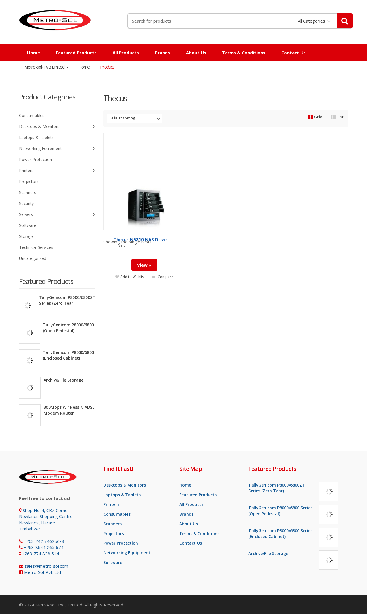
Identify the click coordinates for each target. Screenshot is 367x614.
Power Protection (35, 159)
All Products (126, 53)
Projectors (29, 181)
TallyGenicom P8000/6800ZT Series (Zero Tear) (67, 300)
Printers (57, 171)
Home (33, 53)
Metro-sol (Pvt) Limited (44, 67)
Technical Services (36, 247)
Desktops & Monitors (57, 127)
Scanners (27, 192)
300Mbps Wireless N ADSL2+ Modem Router (71, 410)
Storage (26, 236)
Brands (162, 53)
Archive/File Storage (63, 380)
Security (26, 203)
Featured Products (76, 53)
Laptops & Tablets (36, 137)
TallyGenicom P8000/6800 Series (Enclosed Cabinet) (75, 355)
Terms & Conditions (243, 53)
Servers (57, 215)
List (337, 116)
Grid (315, 116)
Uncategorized (32, 258)
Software (27, 225)
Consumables (31, 115)
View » (144, 264)
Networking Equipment (57, 149)
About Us (196, 53)
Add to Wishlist (130, 276)
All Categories (311, 21)
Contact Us (293, 53)
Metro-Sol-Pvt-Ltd (42, 572)
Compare (162, 276)
